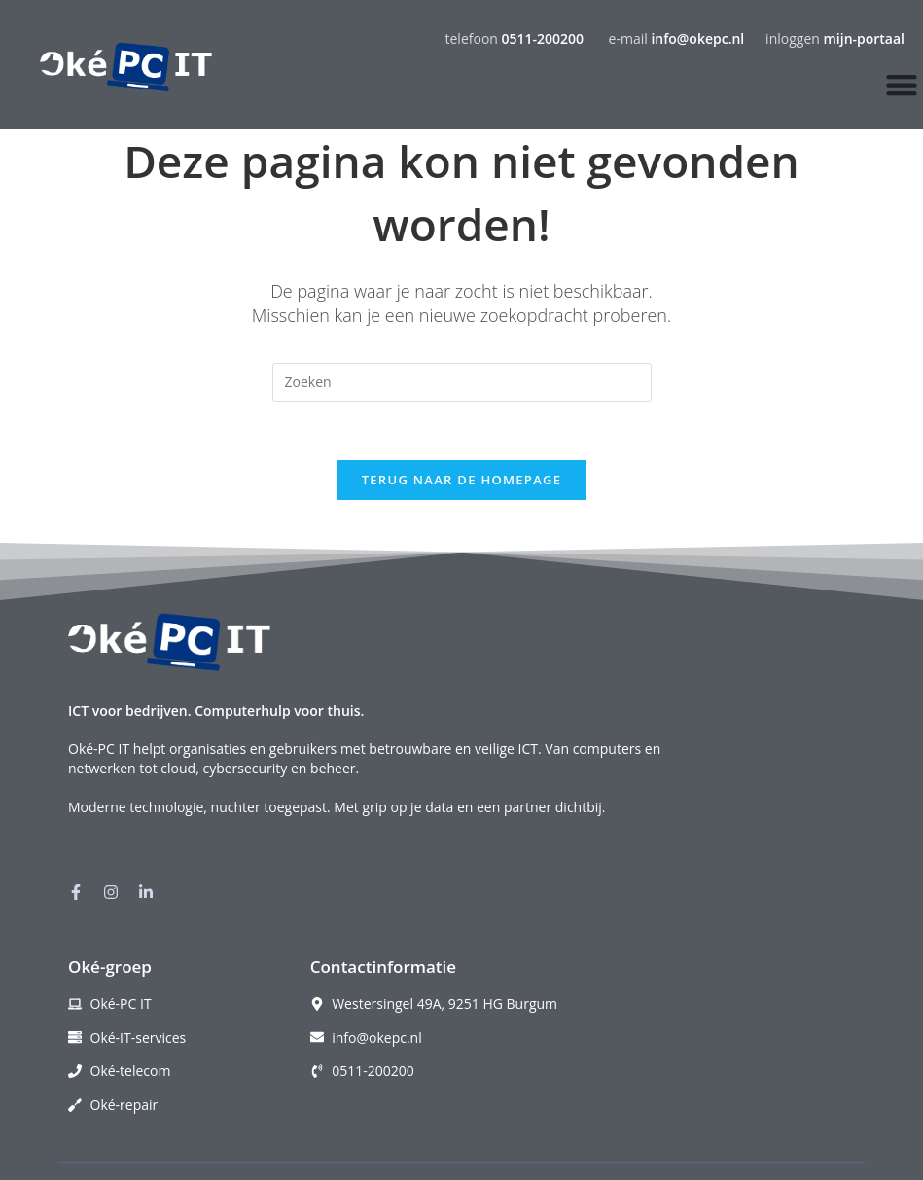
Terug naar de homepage (462, 480)
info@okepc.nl (697, 38)
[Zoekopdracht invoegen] (462, 382)
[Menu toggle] (901, 84)
